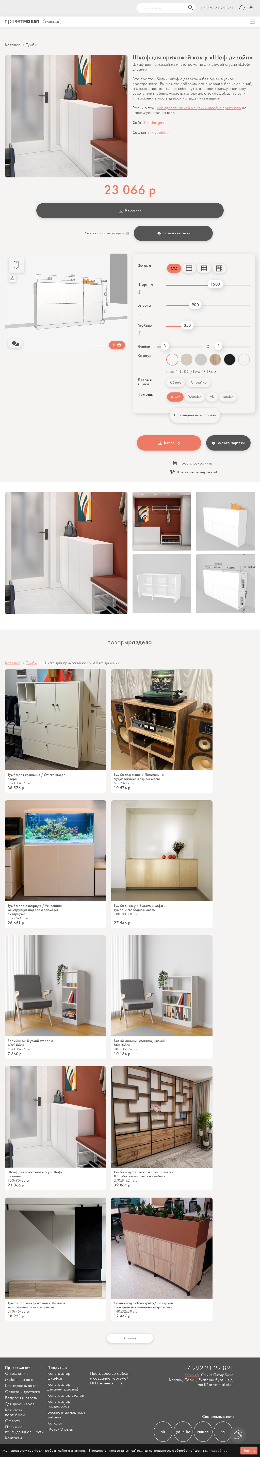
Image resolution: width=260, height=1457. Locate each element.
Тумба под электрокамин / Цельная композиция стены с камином (37, 1305)
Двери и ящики (145, 382)
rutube (228, 397)
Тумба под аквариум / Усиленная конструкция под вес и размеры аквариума (35, 910)
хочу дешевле (94, 345)
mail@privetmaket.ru (216, 1384)
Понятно (248, 1450)
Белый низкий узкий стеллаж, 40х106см (31, 1043)
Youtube (194, 397)
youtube (162, 132)
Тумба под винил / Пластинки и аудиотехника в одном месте (139, 777)
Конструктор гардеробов (58, 1404)
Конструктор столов (65, 1395)
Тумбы (31, 45)
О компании (16, 1373)
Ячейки (144, 346)
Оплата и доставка (22, 1391)
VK (212, 397)
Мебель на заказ (21, 1379)
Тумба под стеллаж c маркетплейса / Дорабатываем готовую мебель (144, 1174)
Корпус (144, 356)
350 (187, 325)
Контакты (13, 1438)
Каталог (12, 45)
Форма (144, 266)
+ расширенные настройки (195, 415)
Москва (192, 1375)
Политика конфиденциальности (24, 1429)
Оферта (12, 1421)
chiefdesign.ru (154, 122)
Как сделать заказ (22, 1385)
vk (152, 132)
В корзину (130, 210)
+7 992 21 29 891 (216, 8)
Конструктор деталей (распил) (62, 1387)
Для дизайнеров (20, 1404)
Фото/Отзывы (60, 1429)
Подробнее (218, 1450)
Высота (144, 305)
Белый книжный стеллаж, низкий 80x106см (139, 1043)
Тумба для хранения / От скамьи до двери (37, 777)
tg (223, 1431)
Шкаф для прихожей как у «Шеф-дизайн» (35, 1174)
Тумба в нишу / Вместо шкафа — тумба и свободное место (140, 908)
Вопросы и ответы (21, 1398)
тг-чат (175, 397)
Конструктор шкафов (58, 1376)
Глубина (145, 326)
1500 (215, 284)
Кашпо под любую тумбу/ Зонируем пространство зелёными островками (143, 1305)
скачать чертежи (173, 233)
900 (195, 304)
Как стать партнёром (15, 1412)
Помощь (145, 394)
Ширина (145, 285)
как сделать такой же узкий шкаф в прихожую (199, 108)
